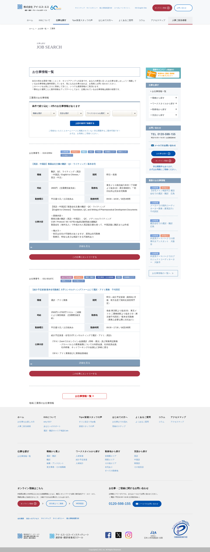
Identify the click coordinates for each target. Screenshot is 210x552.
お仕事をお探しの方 (26, 422)
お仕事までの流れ (119, 422)
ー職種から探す (157, 98)
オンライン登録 (161, 161)
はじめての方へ (106, 20)
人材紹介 (79, 463)
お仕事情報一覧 (84, 396)
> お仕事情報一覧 (158, 91)
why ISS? (47, 422)
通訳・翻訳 (51, 456)
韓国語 (137, 463)
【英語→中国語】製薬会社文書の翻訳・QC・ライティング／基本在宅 (64, 164)
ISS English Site (141, 8)
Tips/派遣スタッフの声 (82, 20)
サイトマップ (80, 8)
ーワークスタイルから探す (163, 103)
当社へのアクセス (32, 518)
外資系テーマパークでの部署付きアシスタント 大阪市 (162, 241)
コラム (142, 20)
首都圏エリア (110, 456)
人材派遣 (79, 456)
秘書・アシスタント (55, 463)
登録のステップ (119, 426)
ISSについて (44, 20)
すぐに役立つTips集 (87, 422)
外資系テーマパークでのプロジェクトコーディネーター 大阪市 (162, 259)
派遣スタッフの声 (86, 426)
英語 (136, 456)
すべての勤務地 (111, 471)
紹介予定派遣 (81, 460)
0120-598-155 (120, 504)
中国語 (137, 460)
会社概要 (21, 518)
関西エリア (109, 460)
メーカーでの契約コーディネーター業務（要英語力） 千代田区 (163, 208)
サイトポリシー (92, 8)
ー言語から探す (157, 115)
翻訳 (48, 460)
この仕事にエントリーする (84, 257)
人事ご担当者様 (24, 426)
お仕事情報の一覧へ (161, 273)
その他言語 (139, 467)
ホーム (30, 20)
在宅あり (109, 467)
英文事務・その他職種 (56, 467)
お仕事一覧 (42, 29)
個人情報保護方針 (105, 8)
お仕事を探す (161, 154)
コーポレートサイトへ (122, 8)
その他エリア (110, 463)
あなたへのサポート (52, 426)
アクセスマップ (158, 20)
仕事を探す (61, 20)
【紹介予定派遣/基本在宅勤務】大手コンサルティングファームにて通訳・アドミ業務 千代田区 (76, 290)
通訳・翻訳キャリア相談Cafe (56, 431)
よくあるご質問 (126, 20)
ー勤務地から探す (159, 109)
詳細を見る (84, 246)
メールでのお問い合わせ (147, 504)
